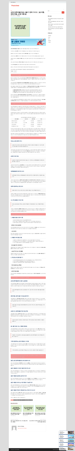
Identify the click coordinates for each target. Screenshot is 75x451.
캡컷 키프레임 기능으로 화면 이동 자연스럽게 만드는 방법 (40, 414)
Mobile (49, 40)
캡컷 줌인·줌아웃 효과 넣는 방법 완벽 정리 (55, 26)
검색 (48, 10)
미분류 (49, 42)
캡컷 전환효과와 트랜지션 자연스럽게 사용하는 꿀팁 (16, 414)
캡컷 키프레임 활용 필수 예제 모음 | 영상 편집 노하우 (28, 414)
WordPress (58, 449)
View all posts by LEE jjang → (22, 428)
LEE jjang (18, 15)
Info (11, 10)
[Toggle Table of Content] (15, 71)
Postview (15, 5)
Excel (49, 37)
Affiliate (49, 35)
